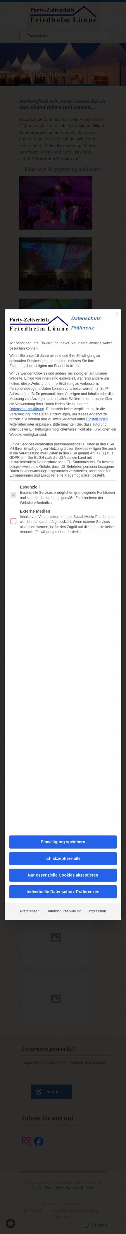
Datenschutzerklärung (26, 375)
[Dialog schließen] (116, 280)
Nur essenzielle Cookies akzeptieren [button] (63, 841)
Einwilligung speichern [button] (63, 808)
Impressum (97, 877)
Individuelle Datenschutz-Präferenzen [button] (63, 858)
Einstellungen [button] (97, 385)
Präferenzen (29, 877)
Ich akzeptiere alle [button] (63, 824)
